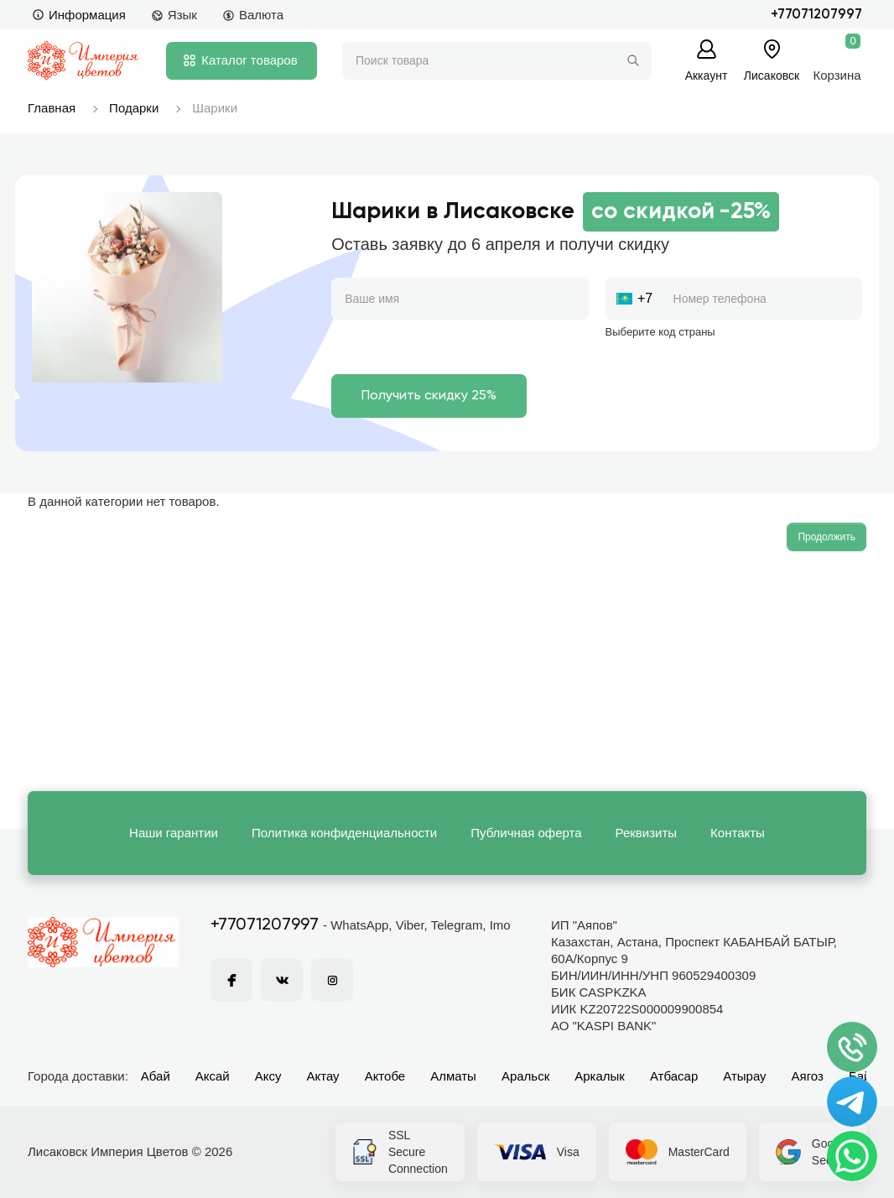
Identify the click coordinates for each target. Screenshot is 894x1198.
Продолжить (826, 537)
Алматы (453, 1076)
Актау (323, 1076)
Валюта (252, 15)
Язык (174, 15)
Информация (79, 15)
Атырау (744, 1076)
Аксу (268, 1076)
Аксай (212, 1076)
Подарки (134, 108)
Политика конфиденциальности (344, 833)
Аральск (525, 1076)
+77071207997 (816, 15)
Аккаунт (706, 75)
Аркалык (599, 1076)
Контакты (737, 833)
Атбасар (674, 1076)
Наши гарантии (173, 833)
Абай (155, 1076)
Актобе (385, 1076)
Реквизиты (647, 833)
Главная (51, 108)
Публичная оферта (525, 833)
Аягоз (808, 1076)
